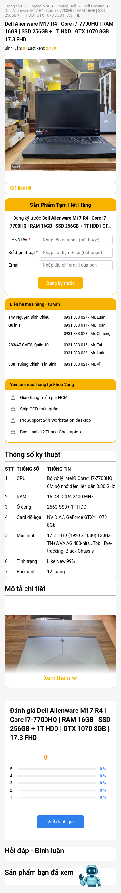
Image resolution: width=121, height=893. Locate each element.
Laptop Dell (66, 6)
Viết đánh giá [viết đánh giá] (60, 821)
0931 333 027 (75, 317)
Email (14, 265)
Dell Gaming (94, 6)
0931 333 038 (75, 353)
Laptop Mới (39, 6)
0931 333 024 (75, 364)
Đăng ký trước (60, 283)
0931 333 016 (75, 345)
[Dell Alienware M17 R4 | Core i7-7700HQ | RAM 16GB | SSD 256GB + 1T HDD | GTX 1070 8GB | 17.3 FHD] (60, 114)
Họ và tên (19, 239)
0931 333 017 (75, 325)
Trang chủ (13, 6)
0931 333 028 (75, 333)
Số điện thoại (23, 252)
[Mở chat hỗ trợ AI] (89, 876)
